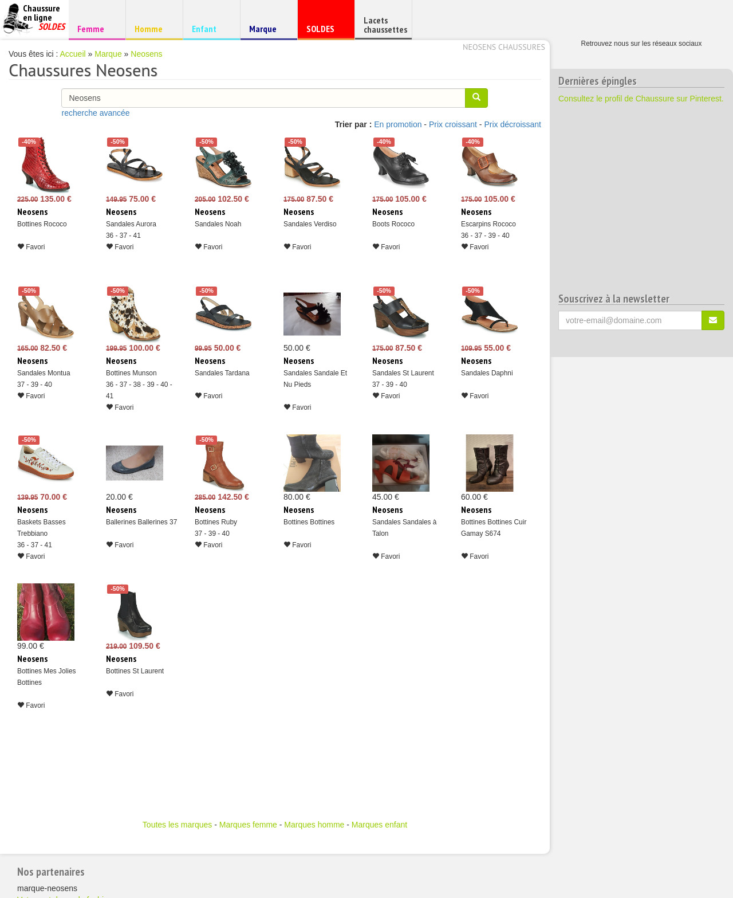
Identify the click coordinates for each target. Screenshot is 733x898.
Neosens (146, 53)
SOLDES (324, 31)
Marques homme (314, 824)
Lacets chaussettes (385, 24)
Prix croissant (453, 124)
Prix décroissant (512, 124)
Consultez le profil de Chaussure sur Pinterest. (641, 98)
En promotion (397, 124)
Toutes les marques (177, 824)
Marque (267, 31)
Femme (95, 28)
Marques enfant (379, 824)
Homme (152, 28)
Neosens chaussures (504, 47)
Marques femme (248, 824)
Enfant (209, 28)
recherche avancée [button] (95, 112)
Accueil (73, 53)
